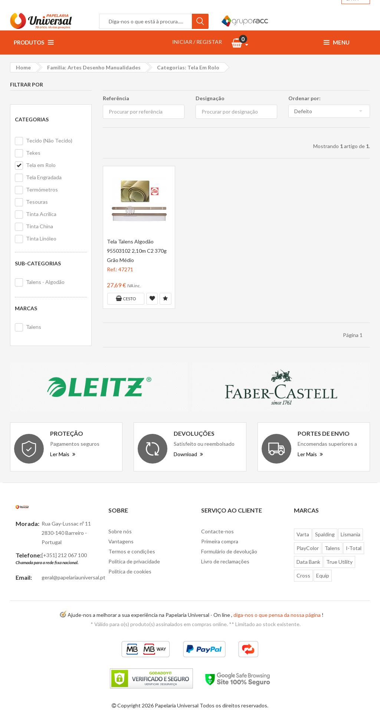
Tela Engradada (44, 177)
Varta (303, 534)
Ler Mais (62, 454)
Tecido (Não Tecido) (49, 140)
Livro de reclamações (225, 561)
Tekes (33, 153)
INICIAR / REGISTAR (197, 42)
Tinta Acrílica (41, 214)
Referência (116, 98)
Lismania (350, 534)
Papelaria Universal (177, 705)
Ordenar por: (304, 98)
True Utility (339, 562)
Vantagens (121, 541)
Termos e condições (131, 551)
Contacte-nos (217, 531)
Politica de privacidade (134, 561)
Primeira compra (219, 541)
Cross (303, 575)
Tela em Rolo (41, 165)
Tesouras (37, 202)
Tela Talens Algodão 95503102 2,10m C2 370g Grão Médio (137, 250)
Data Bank (308, 562)
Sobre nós (120, 531)
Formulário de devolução (229, 551)
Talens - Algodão (45, 282)
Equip (322, 575)
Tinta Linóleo (41, 238)
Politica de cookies (129, 571)
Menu (337, 42)
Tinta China (39, 226)
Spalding (325, 534)
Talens (33, 327)
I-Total (353, 548)
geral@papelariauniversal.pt (73, 577)
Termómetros (42, 189)
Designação (210, 98)
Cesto (126, 298)
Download (188, 454)
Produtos (33, 42)
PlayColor (308, 548)
